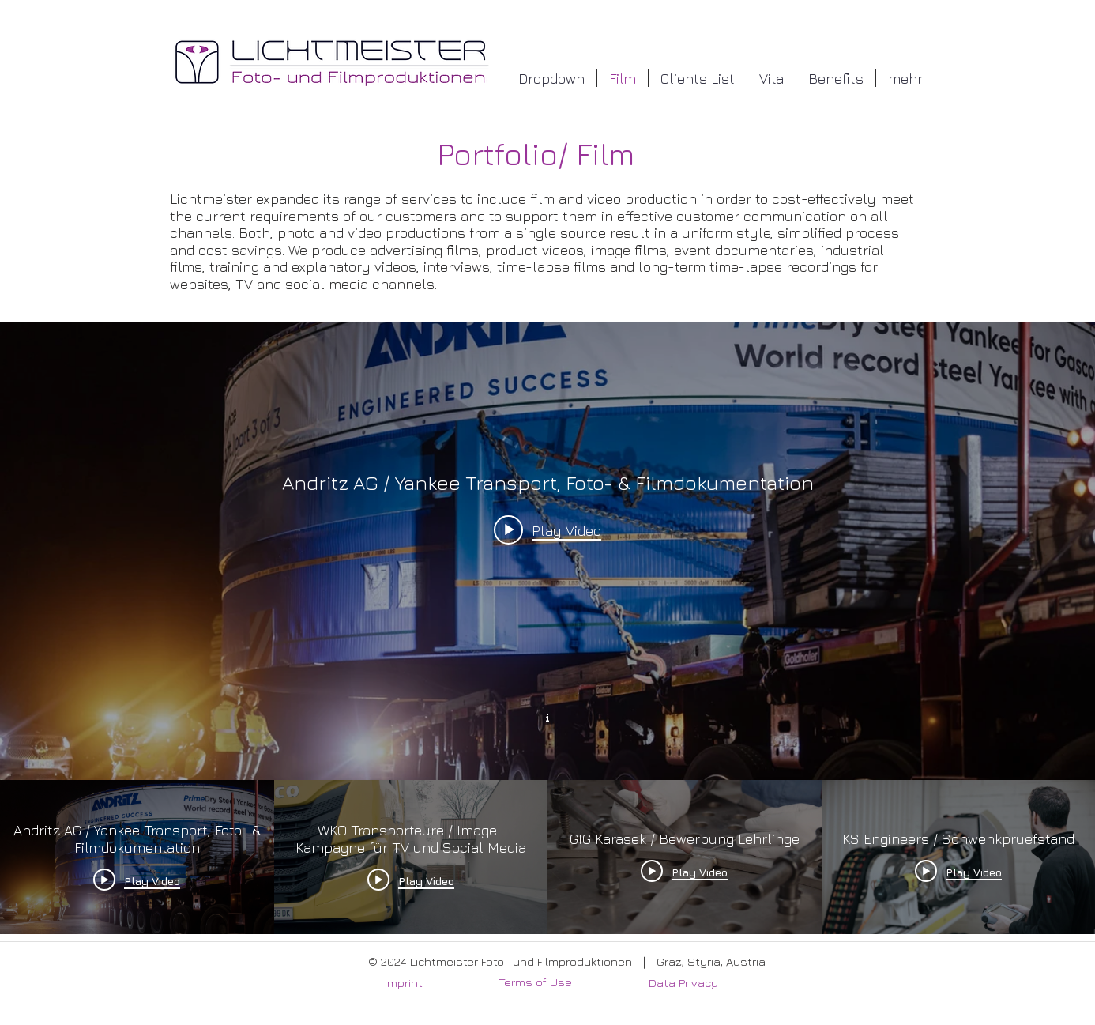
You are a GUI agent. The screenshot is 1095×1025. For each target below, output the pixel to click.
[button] (551, 78)
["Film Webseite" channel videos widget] (547, 628)
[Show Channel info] (547, 715)
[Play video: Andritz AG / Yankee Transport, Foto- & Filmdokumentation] (547, 529)
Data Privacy (683, 982)
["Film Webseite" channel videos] (547, 856)
